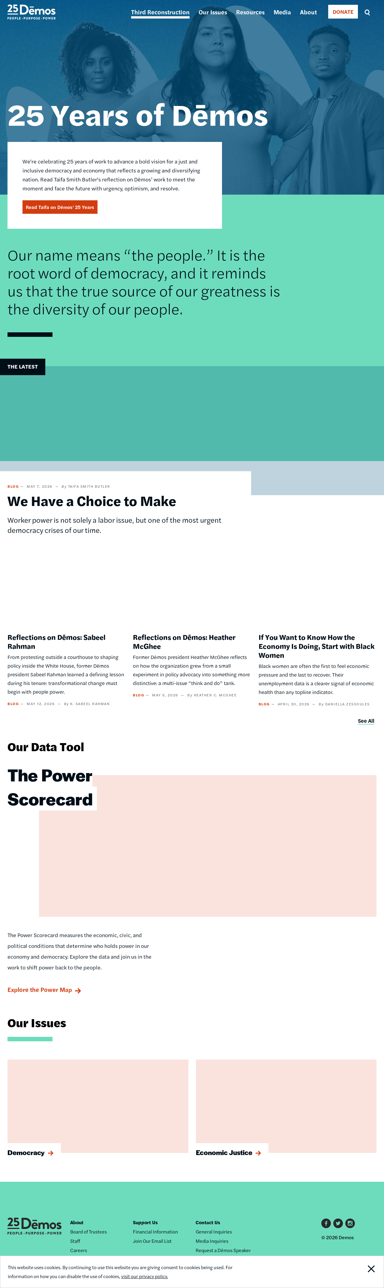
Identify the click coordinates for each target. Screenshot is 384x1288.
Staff (75, 1240)
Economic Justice (224, 1152)
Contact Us (208, 1222)
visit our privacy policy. (146, 1276)
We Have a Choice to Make (92, 500)
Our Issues (213, 11)
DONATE (343, 11)
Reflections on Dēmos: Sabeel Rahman (57, 641)
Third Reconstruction (160, 11)
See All (366, 720)
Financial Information (155, 1231)
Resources (250, 11)
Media (282, 11)
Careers (78, 1250)
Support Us (145, 1222)
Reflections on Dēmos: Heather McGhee (184, 641)
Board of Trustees (88, 1231)
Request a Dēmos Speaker (223, 1250)
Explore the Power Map (40, 989)
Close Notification (364, 1272)
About (308, 11)
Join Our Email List (152, 1240)
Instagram (350, 1223)
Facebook (326, 1223)
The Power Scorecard (50, 786)
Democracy (26, 1152)
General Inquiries (214, 1231)
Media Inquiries (212, 1240)
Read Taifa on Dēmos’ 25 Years (60, 207)
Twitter (338, 1223)
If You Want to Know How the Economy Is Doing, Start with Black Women (317, 646)
